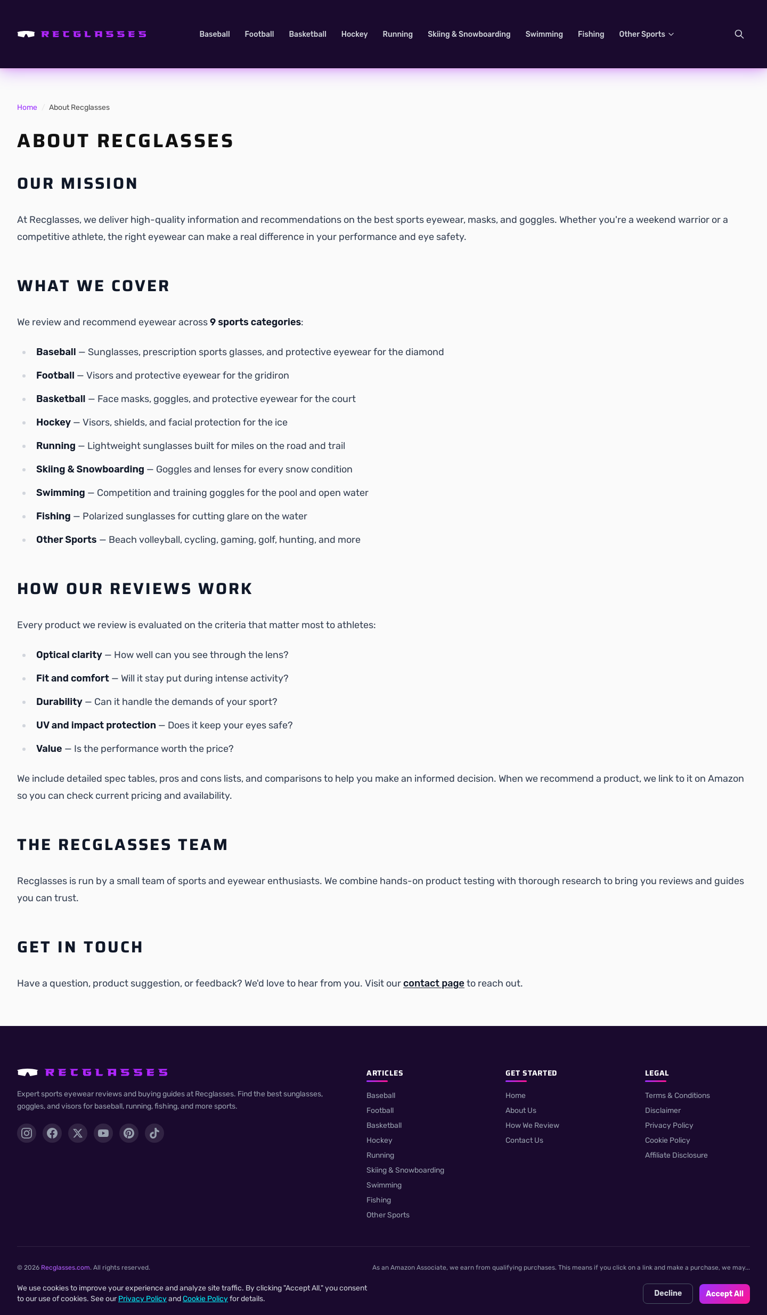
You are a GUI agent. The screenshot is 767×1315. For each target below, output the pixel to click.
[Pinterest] (128, 1133)
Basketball (307, 34)
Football (259, 34)
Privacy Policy (669, 1125)
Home (27, 107)
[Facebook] (52, 1133)
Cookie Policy (667, 1140)
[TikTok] (154, 1133)
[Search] (739, 34)
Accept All (725, 1293)
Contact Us (524, 1140)
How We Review (532, 1125)
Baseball (214, 34)
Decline (668, 1293)
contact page (433, 983)
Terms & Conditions (677, 1095)
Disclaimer (663, 1110)
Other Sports (647, 34)
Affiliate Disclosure (676, 1155)
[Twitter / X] (77, 1133)
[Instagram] (26, 1133)
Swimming (544, 34)
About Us (520, 1110)
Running (398, 34)
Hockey (354, 34)
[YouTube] (103, 1133)
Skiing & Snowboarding (469, 34)
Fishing (591, 34)
